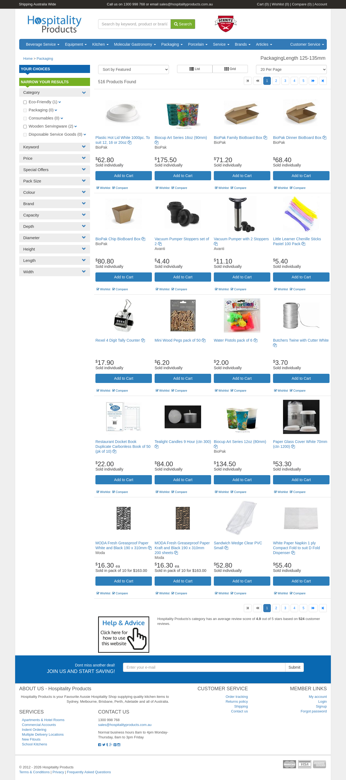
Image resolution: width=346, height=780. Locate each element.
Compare (302, 4)
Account (320, 4)
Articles (264, 44)
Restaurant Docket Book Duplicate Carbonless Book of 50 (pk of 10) (123, 446)
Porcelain (198, 44)
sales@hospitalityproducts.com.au (186, 4)
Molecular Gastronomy (135, 44)
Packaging (172, 44)
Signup (321, 706)
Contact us (239, 711)
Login (322, 701)
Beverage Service (42, 44)
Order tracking (237, 697)
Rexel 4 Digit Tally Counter (120, 340)
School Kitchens (34, 744)
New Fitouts (31, 739)
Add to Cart (123, 176)
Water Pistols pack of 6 (235, 340)
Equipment (76, 44)
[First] (248, 81)
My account (318, 697)
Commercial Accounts (39, 725)
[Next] (313, 81)
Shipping (241, 706)
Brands (243, 44)
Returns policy (237, 701)
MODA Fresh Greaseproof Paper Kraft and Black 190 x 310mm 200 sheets (182, 548)
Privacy (58, 772)
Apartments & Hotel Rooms (43, 720)
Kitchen (100, 44)
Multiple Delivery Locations (43, 734)
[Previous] (257, 81)
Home (28, 58)
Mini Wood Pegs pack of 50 (180, 340)
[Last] (323, 81)
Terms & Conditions (34, 772)
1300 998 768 (134, 4)
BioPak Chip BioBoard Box (120, 239)
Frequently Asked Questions (89, 772)
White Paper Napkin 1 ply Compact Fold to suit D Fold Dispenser (296, 548)
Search (183, 24)
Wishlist (280, 4)
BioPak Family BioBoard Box (240, 137)
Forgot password (314, 711)
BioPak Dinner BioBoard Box (299, 137)
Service (221, 44)
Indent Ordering (34, 730)
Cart (263, 4)
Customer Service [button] (307, 44)
